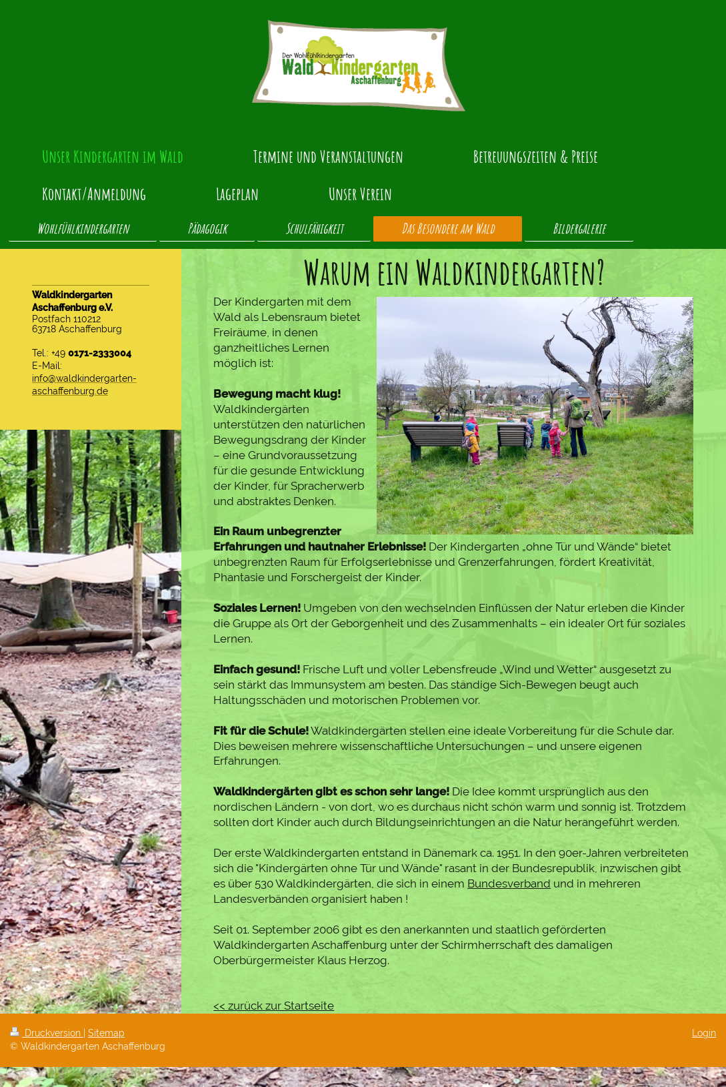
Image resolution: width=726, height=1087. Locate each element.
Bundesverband (509, 883)
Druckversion (46, 1033)
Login (704, 1033)
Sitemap (106, 1033)
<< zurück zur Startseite (273, 1005)
